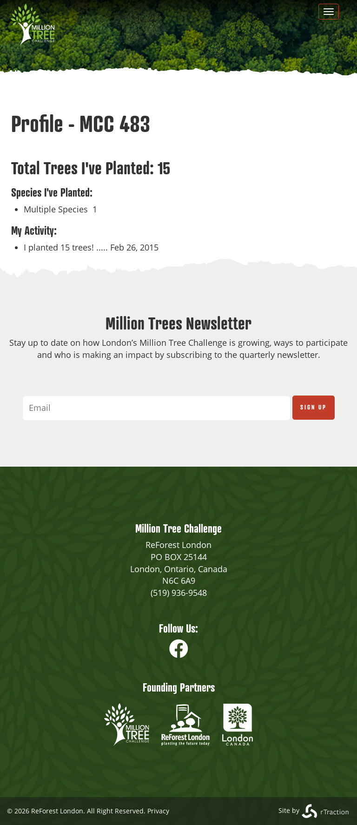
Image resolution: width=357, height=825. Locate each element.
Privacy (158, 810)
